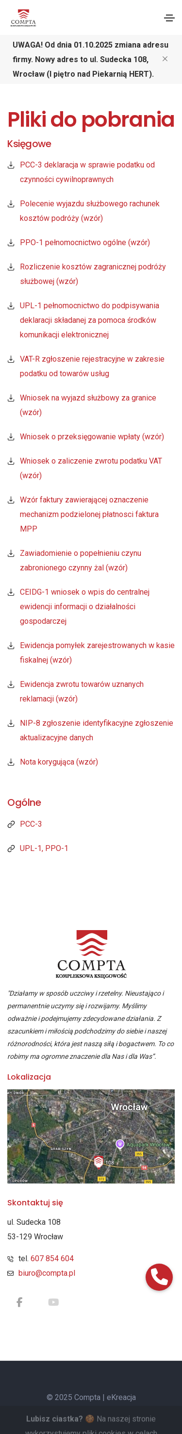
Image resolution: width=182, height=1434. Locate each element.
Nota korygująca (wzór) (59, 762)
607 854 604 (52, 1258)
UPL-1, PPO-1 (44, 848)
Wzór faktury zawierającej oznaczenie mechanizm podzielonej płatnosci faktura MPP (89, 514)
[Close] (165, 58)
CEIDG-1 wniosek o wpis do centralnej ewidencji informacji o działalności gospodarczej (84, 606)
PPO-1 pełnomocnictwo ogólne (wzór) (85, 242)
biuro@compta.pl (46, 1273)
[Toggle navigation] (169, 18)
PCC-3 (31, 824)
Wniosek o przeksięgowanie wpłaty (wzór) (92, 436)
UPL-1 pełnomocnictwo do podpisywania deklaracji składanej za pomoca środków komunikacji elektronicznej (89, 320)
